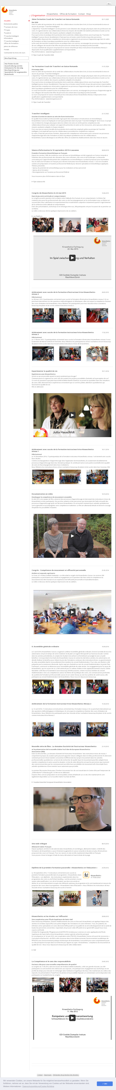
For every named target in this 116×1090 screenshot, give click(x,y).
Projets (7, 30)
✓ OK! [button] (104, 1084)
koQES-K (8, 33)
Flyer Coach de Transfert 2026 (43, 55)
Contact (81, 14)
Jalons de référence (11, 46)
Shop (88, 14)
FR (109, 4)
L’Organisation (38, 15)
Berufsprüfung (10, 58)
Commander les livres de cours (14, 53)
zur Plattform (37, 216)
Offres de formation (68, 14)
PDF (34, 950)
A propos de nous (11, 27)
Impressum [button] (47, 1075)
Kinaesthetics (52, 14)
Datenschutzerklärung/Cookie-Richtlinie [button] (38, 1086)
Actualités (7, 21)
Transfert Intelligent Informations (11, 37)
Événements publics (11, 24)
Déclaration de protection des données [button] (66, 1075)
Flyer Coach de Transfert (41, 102)
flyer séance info (39, 182)
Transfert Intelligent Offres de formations (11, 42)
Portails (6, 50)
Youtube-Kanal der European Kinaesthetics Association (52, 782)
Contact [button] (39, 1075)
